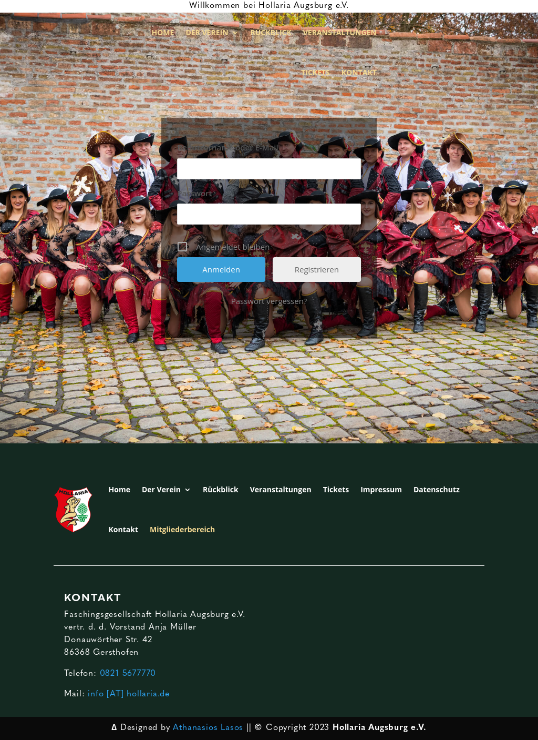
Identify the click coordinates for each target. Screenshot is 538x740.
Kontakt (359, 72)
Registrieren (317, 269)
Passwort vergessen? (269, 301)
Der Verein (206, 32)
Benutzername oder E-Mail (227, 147)
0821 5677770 (128, 674)
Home (163, 32)
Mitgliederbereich (182, 529)
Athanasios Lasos (208, 728)
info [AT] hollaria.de (129, 694)
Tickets (315, 72)
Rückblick (271, 32)
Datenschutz (436, 489)
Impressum (381, 489)
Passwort (194, 193)
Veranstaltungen (340, 32)
